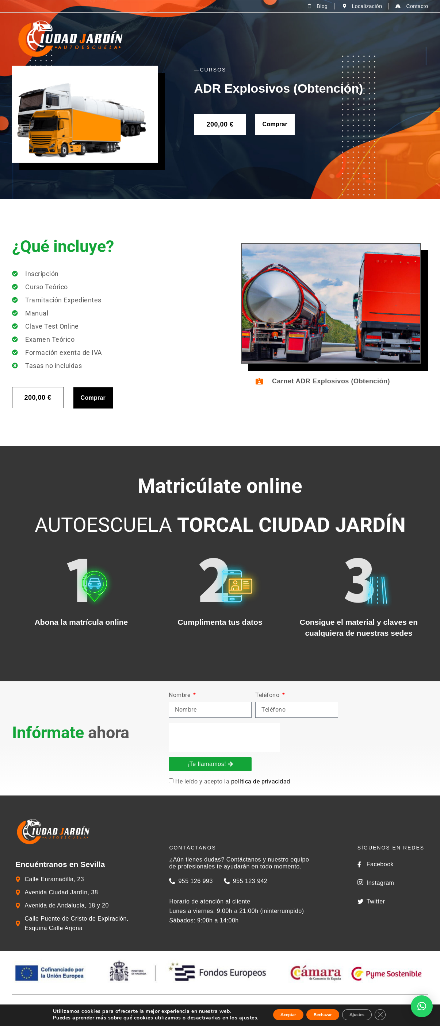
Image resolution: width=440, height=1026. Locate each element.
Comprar (275, 124)
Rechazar (322, 1014)
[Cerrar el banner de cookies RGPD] (395, 1014)
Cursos (303, 38)
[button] (422, 1006)
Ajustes (366, 1014)
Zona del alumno (393, 38)
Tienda (342, 38)
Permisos (256, 38)
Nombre (419, 695)
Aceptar (277, 1014)
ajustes (232, 1018)
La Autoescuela (203, 38)
